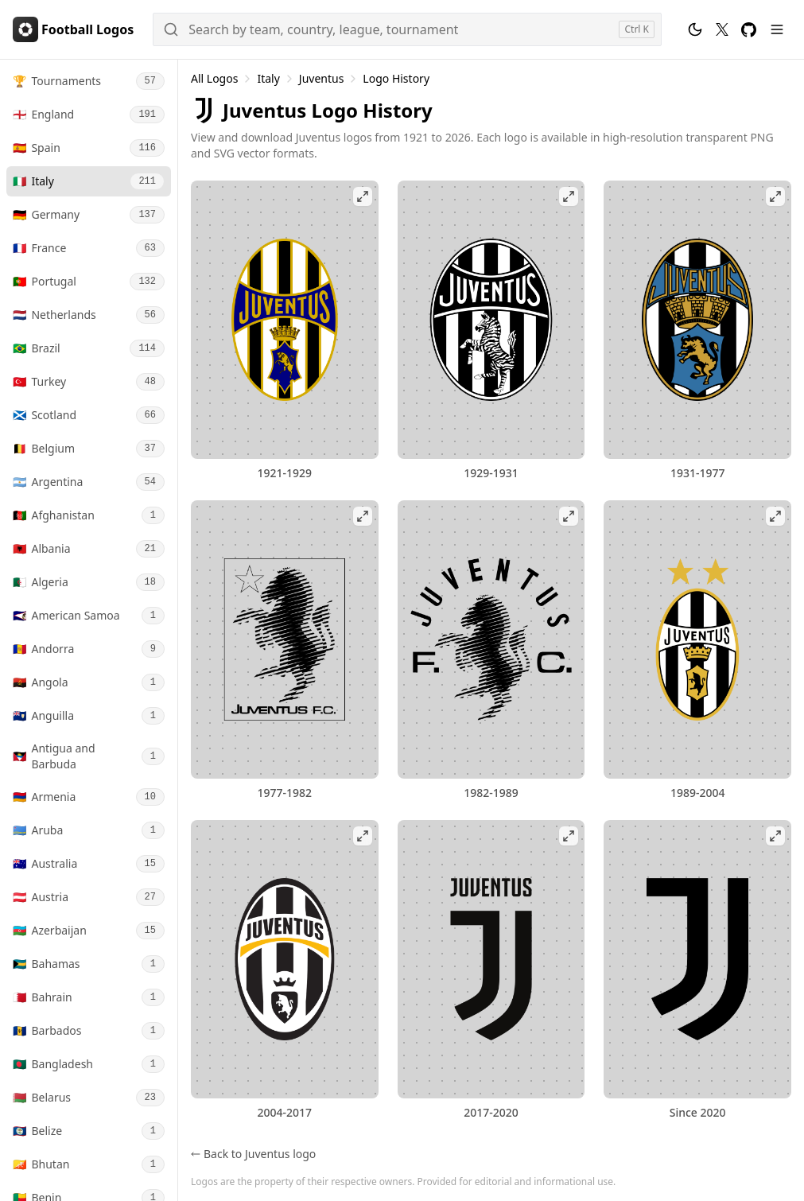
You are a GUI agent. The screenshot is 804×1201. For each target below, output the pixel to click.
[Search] (407, 29)
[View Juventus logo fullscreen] (697, 959)
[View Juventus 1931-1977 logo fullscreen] (697, 320)
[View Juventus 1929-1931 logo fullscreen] (491, 320)
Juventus (321, 78)
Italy (268, 78)
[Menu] (777, 29)
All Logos (214, 78)
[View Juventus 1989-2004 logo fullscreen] (697, 639)
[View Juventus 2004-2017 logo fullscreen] (285, 959)
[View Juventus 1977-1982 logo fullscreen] (285, 639)
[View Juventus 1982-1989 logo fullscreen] (491, 639)
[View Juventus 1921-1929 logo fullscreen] (285, 320)
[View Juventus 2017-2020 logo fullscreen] (491, 959)
